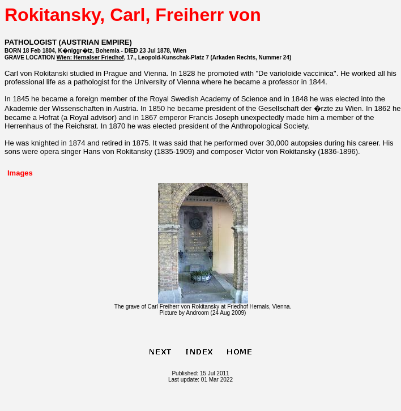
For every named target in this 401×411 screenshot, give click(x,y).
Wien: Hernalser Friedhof (90, 57)
